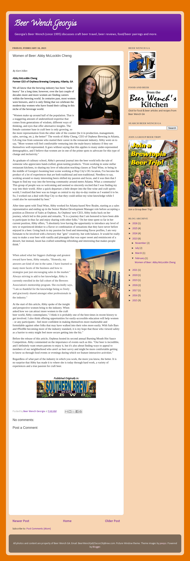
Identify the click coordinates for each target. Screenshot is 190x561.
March (138, 253)
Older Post (112, 521)
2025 (135, 228)
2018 (135, 285)
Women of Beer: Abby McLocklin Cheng (155, 262)
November (141, 243)
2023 (135, 239)
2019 (135, 280)
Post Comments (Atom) (39, 529)
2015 (135, 300)
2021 (135, 270)
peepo (163, 543)
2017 (135, 290)
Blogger (96, 547)
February (140, 258)
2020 (135, 275)
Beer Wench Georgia (45, 24)
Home (67, 521)
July (137, 248)
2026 (135, 223)
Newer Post (20, 521)
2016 (135, 295)
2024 (135, 233)
